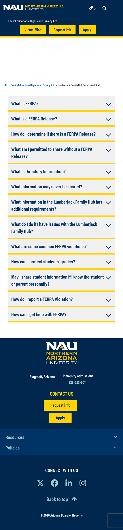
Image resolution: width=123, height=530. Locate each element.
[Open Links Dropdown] (93, 8)
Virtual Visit (33, 29)
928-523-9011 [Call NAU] (77, 382)
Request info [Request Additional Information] (60, 405)
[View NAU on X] (40, 482)
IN (5, 85)
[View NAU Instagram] (82, 482)
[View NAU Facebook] (54, 482)
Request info (62, 29)
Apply (87, 29)
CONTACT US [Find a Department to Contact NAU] (61, 393)
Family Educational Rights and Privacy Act (32, 21)
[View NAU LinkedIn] (68, 482)
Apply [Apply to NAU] (60, 417)
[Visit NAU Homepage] (61, 353)
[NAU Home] (33, 6)
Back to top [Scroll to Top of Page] (57, 499)
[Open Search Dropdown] (104, 8)
